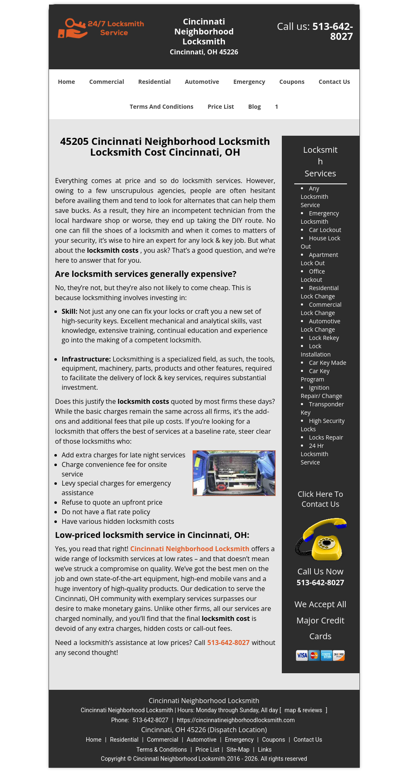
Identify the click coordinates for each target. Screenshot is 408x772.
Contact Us (334, 82)
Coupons (291, 82)
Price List (221, 106)
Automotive (202, 82)
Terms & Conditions (162, 749)
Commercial (106, 82)
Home (66, 82)
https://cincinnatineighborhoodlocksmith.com (236, 720)
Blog (254, 106)
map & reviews (304, 710)
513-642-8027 (333, 31)
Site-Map (238, 749)
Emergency (249, 82)
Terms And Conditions (161, 106)
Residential (154, 82)
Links (264, 749)
